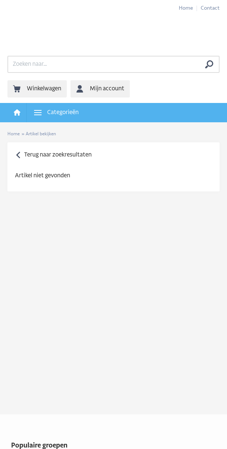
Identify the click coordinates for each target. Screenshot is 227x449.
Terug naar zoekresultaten (58, 155)
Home (186, 8)
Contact (210, 8)
